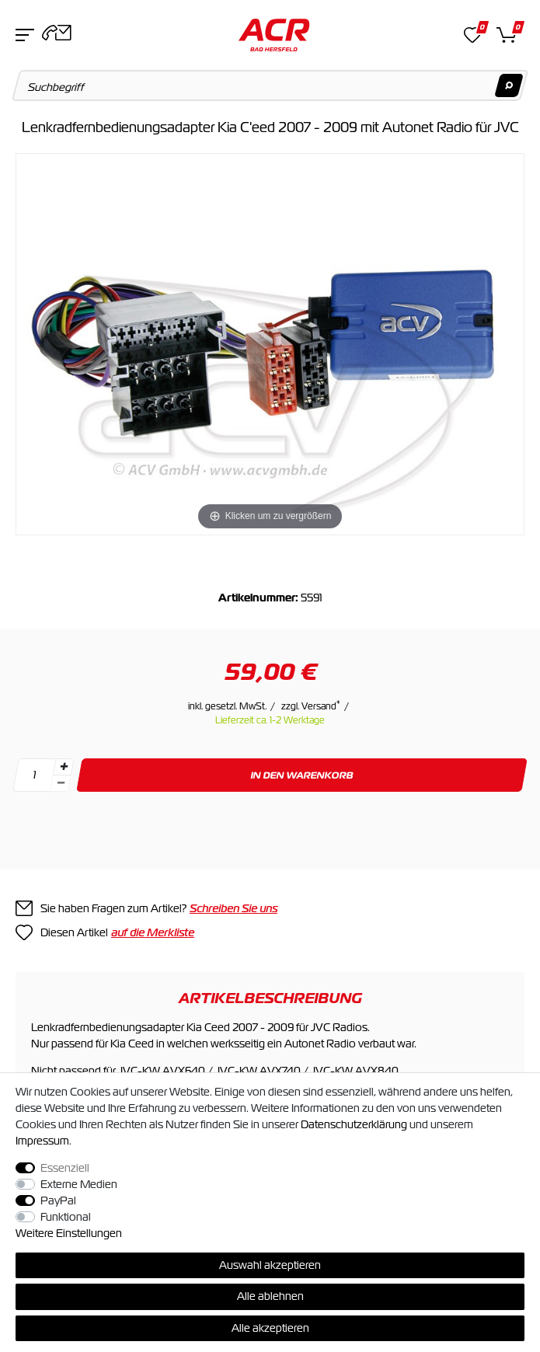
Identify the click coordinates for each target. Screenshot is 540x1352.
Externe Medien (78, 1184)
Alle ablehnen (270, 1296)
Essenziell (64, 1168)
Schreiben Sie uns (233, 908)
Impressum (42, 1141)
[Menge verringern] (60, 783)
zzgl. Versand (310, 706)
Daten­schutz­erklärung (354, 1124)
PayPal (58, 1200)
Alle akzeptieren (270, 1328)
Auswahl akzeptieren (270, 1265)
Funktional (65, 1217)
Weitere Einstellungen (69, 1233)
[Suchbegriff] (270, 85)
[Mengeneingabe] (34, 775)
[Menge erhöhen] (64, 766)
